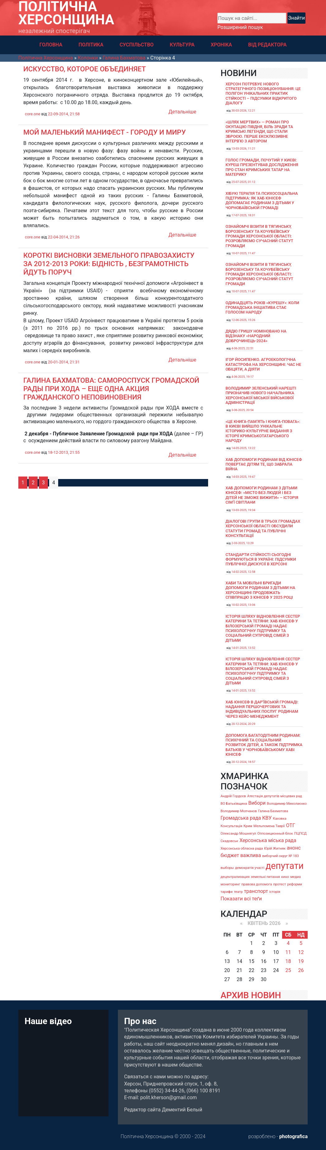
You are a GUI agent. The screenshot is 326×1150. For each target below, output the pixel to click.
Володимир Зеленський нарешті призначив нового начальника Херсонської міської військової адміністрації (261, 395)
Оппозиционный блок (275, 833)
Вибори (256, 803)
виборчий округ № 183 (280, 856)
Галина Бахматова (273, 811)
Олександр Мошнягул (238, 833)
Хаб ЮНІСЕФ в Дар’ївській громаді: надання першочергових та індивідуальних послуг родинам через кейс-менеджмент (262, 709)
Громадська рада (241, 818)
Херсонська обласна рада (242, 848)
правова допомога (256, 884)
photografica (293, 1136)
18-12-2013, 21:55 (64, 452)
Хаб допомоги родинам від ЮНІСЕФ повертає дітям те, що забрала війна (264, 464)
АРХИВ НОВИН (251, 995)
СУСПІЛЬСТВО (136, 45)
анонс (294, 848)
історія (274, 892)
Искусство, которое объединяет (84, 69)
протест (279, 884)
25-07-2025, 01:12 (243, 182)
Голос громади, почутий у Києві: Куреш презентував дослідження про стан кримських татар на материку (262, 167)
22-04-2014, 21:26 (64, 237)
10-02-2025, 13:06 (243, 604)
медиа (295, 877)
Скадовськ (229, 841)
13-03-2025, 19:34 (243, 510)
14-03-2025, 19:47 (243, 476)
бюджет (230, 855)
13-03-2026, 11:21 (243, 148)
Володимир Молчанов (239, 811)
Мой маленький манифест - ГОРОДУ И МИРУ (104, 132)
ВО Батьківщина (234, 804)
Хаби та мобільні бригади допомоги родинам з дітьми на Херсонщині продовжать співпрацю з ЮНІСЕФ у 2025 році (260, 590)
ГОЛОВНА (51, 45)
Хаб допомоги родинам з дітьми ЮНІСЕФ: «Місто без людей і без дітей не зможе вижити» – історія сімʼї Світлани (262, 495)
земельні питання (265, 877)
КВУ (267, 818)
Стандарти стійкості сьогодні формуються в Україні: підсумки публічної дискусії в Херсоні (261, 559)
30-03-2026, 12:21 (243, 110)
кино (285, 877)
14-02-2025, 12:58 (243, 571)
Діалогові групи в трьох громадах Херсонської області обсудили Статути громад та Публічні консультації (263, 528)
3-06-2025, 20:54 (242, 410)
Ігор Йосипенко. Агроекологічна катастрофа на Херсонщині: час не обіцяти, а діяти (263, 364)
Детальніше (182, 112)
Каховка (279, 819)
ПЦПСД (300, 833)
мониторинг (230, 884)
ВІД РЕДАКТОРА (267, 45)
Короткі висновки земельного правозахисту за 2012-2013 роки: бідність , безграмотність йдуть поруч (108, 263)
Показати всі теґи (241, 899)
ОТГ (290, 825)
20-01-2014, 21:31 (64, 362)
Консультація (231, 826)
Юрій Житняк (275, 848)
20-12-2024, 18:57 (243, 762)
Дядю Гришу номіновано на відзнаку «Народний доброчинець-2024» (256, 336)
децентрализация (235, 877)
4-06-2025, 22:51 (242, 348)
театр (238, 892)
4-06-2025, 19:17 (242, 376)
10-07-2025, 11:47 (243, 253)
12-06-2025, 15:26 (243, 320)
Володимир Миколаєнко (287, 804)
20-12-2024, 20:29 (243, 724)
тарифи (227, 892)
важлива (250, 855)
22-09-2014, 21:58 (64, 114)
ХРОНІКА (221, 45)
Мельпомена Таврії (269, 826)
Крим (248, 826)
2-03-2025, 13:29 (242, 543)
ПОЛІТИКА (90, 45)
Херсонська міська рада (268, 840)
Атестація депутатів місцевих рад (274, 796)
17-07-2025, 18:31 (243, 215)
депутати (285, 865)
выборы (227, 868)
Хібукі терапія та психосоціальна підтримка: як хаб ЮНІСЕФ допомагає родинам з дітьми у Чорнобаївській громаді (262, 200)
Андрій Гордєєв (233, 796)
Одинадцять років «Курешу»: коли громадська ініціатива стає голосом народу (262, 307)
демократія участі (249, 868)
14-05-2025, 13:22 (243, 448)
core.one (32, 114)
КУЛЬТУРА (182, 45)
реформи (294, 884)
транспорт (256, 891)
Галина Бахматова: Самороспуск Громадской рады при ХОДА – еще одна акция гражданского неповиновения (111, 388)
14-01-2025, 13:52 (243, 647)
